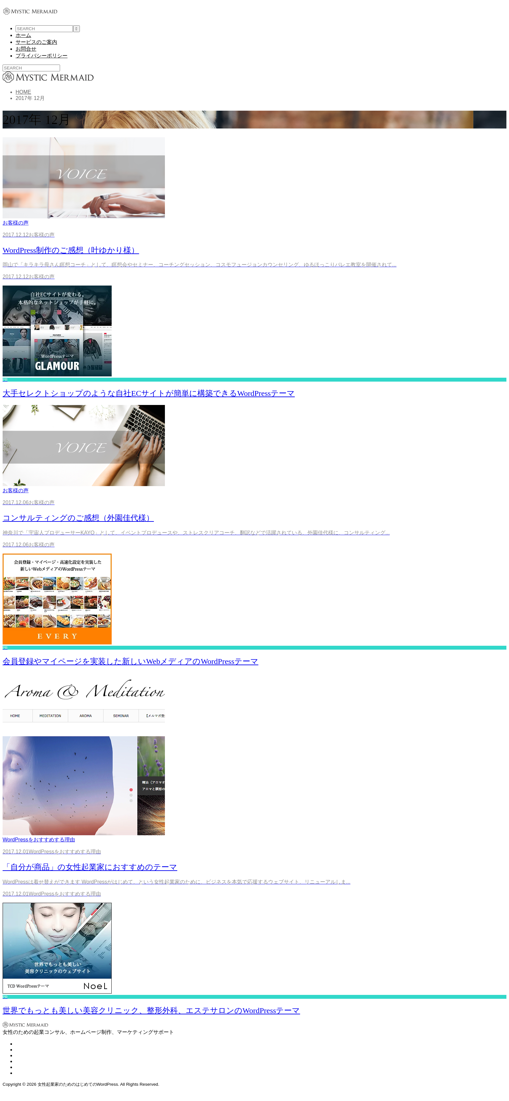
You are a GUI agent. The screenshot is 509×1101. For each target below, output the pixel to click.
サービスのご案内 (36, 42)
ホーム (23, 35)
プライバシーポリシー (42, 55)
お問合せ (26, 49)
